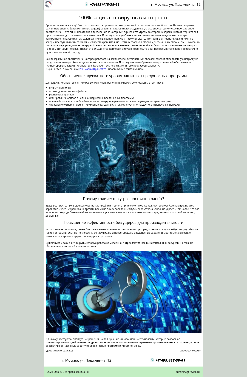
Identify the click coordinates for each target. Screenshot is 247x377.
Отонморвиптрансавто (92, 69)
